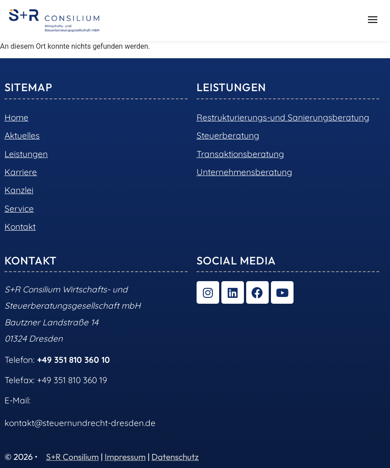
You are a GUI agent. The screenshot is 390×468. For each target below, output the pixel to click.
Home (16, 117)
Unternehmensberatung (244, 172)
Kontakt (20, 226)
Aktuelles (22, 135)
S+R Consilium (72, 456)
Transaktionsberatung (240, 153)
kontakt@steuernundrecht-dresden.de (80, 422)
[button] (372, 20)
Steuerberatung (228, 135)
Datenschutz (175, 456)
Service (19, 208)
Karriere (21, 172)
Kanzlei (19, 190)
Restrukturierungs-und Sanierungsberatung (283, 117)
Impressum (125, 456)
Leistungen (26, 153)
